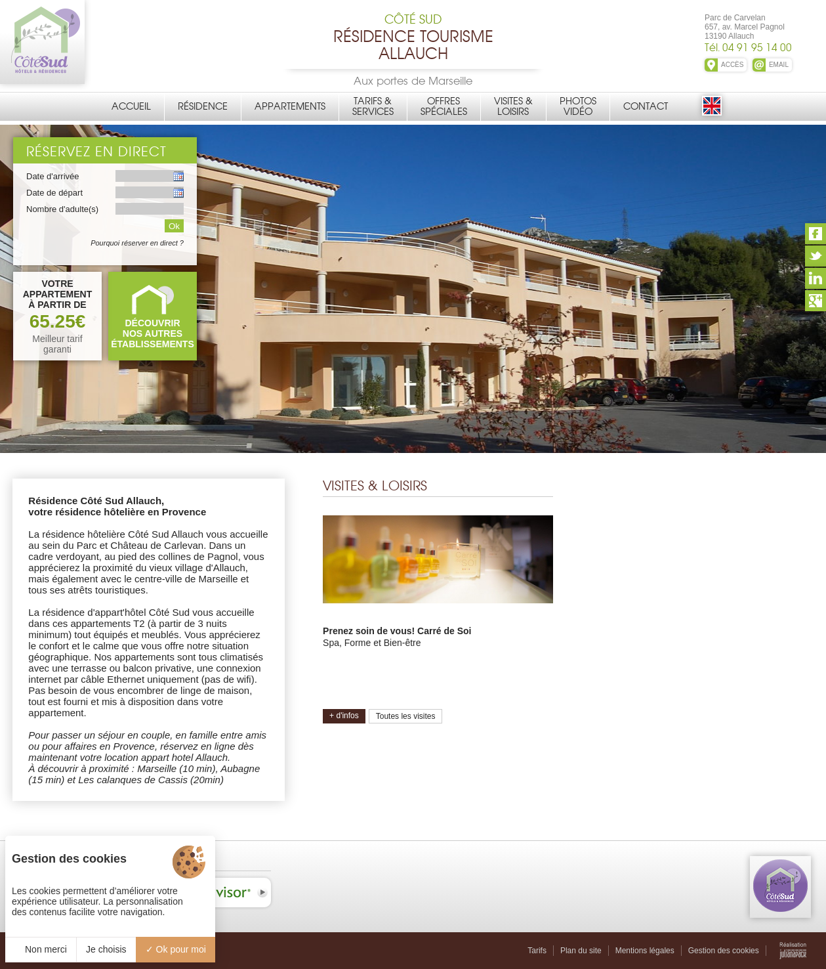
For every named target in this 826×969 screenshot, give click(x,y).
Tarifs (537, 950)
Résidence (203, 106)
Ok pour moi (176, 949)
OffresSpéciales (444, 106)
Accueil (131, 106)
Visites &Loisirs (513, 106)
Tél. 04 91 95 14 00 (748, 47)
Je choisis (106, 949)
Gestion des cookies (723, 950)
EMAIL (779, 64)
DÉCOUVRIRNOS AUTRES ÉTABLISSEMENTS (152, 333)
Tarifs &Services (373, 106)
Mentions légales (644, 950)
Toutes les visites (406, 716)
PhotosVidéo (578, 106)
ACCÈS (732, 64)
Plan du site (581, 950)
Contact (645, 106)
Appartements (290, 106)
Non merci (40, 949)
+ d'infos (344, 715)
